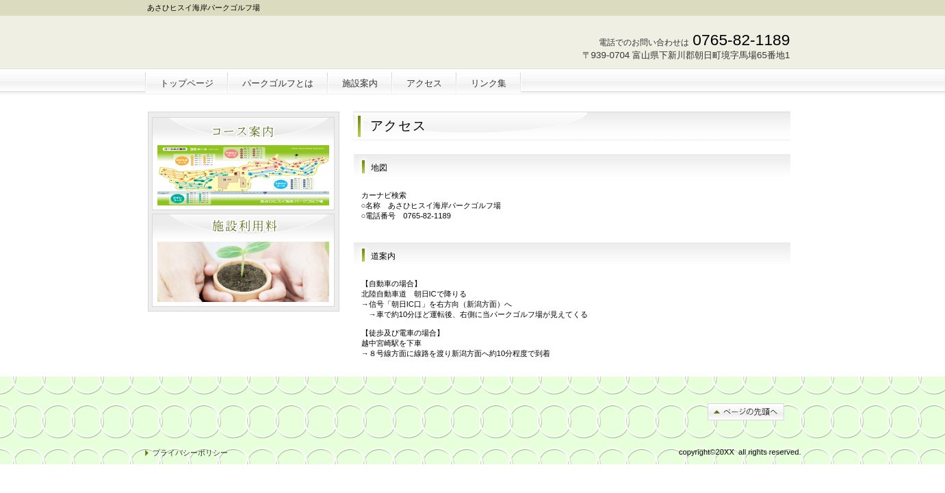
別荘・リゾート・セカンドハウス (243, 163)
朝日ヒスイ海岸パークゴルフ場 (245, 45)
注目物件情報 (243, 260)
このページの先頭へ (746, 411)
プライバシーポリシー (190, 452)
